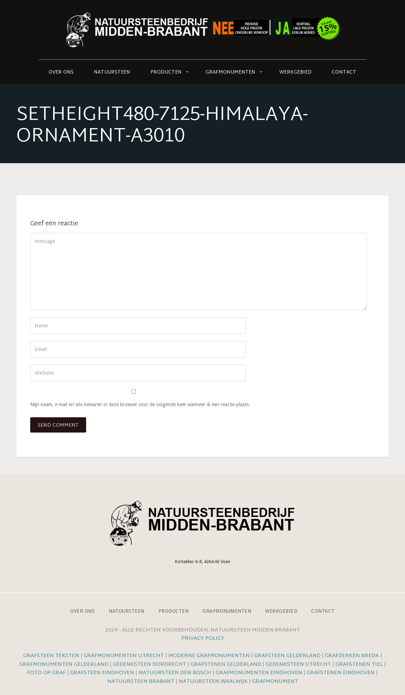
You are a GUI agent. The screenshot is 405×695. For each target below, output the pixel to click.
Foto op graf (46, 673)
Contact (344, 72)
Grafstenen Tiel (359, 664)
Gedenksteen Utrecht (299, 664)
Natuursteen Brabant (140, 681)
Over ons (61, 72)
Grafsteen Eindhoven (102, 673)
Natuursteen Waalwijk (213, 681)
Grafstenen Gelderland (226, 664)
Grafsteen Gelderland (287, 656)
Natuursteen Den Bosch (175, 673)
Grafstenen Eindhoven (341, 673)
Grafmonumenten (230, 72)
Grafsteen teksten (51, 656)
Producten (166, 72)
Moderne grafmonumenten (209, 656)
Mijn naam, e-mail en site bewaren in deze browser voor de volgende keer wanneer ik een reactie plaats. (140, 404)
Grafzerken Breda (352, 656)
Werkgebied (295, 72)
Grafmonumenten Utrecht (124, 656)
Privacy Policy (202, 638)
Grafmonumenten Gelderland (63, 664)
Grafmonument (275, 681)
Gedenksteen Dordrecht (149, 664)
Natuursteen (112, 72)
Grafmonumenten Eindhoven (259, 673)
